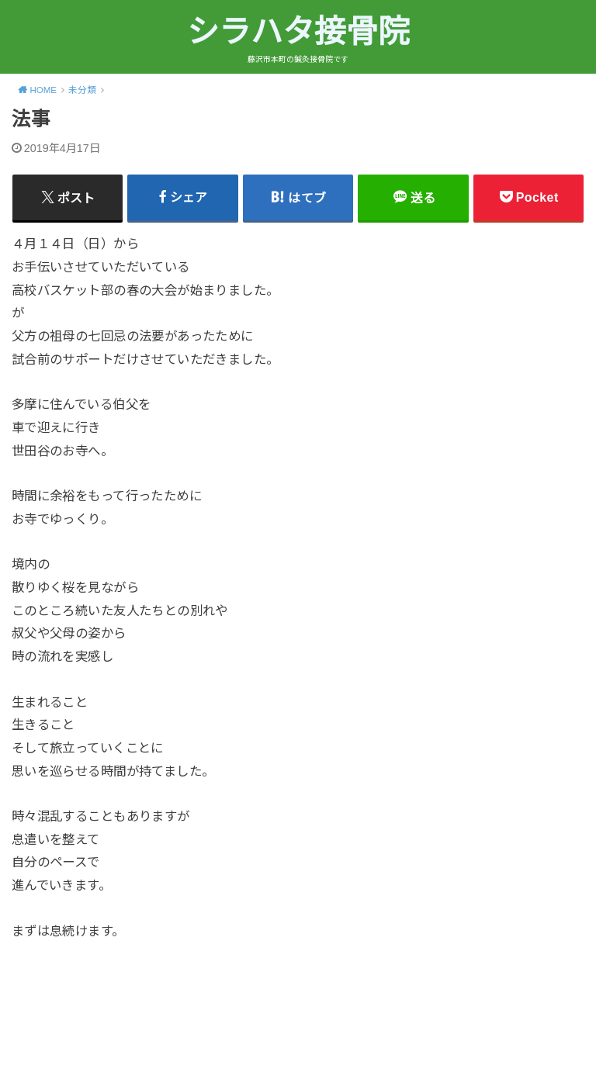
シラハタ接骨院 (298, 32)
